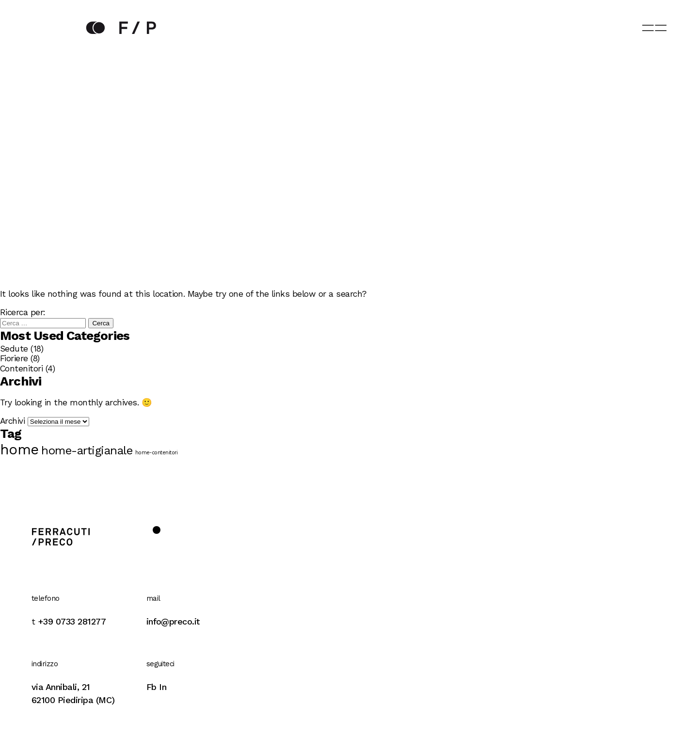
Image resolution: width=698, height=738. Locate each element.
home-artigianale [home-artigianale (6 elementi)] (86, 450)
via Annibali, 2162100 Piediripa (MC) (73, 693)
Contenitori (21, 368)
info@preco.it (173, 621)
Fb (151, 687)
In (162, 687)
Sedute (14, 348)
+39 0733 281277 (72, 621)
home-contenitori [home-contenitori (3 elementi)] (156, 453)
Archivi (12, 421)
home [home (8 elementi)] (19, 449)
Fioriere (14, 358)
